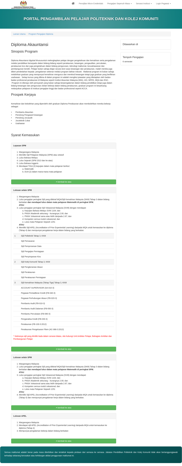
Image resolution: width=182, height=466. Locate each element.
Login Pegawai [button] (163, 3)
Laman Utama (19, 34)
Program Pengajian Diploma (41, 34)
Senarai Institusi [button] (144, 3)
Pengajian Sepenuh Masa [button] (119, 3)
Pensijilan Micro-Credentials (91, 3)
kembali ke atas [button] (63, 182)
